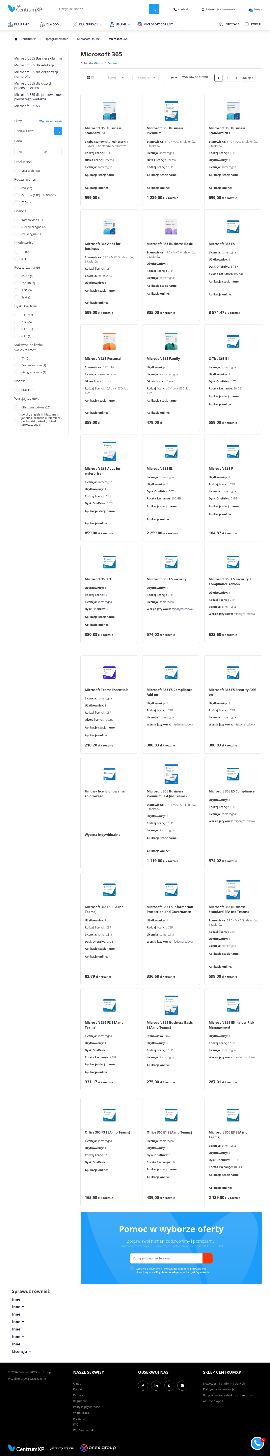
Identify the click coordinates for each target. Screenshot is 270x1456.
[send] (207, 1258)
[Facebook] (143, 1386)
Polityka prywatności (87, 1407)
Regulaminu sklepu (168, 1272)
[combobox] (105, 77)
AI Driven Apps (213, 1401)
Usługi (121, 24)
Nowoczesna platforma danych (224, 1383)
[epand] (31, 24)
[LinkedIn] (156, 1386)
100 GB (238, 273)
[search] (154, 9)
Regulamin (80, 1401)
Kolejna (248, 78)
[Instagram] (182, 1386)
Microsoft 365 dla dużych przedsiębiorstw (33, 85)
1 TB (234, 381)
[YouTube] (169, 1386)
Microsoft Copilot (158, 24)
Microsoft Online (88, 39)
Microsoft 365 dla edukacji (34, 65)
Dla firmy (21, 24)
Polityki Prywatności (198, 1272)
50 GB (237, 388)
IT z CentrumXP (83, 1430)
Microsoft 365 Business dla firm (38, 58)
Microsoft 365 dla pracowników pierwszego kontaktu (37, 96)
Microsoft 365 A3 (27, 106)
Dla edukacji (88, 24)
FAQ (76, 1424)
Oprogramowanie (56, 39)
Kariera (78, 1395)
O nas (77, 1383)
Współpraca (81, 1413)
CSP (170, 167)
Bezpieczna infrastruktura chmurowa (228, 1395)
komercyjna (228, 252)
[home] (25, 8)
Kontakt (180, 9)
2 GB (234, 498)
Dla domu (53, 24)
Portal (253, 24)
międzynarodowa (182, 609)
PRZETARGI (229, 24)
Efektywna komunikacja (219, 1389)
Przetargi (79, 1418)
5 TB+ (234, 266)
